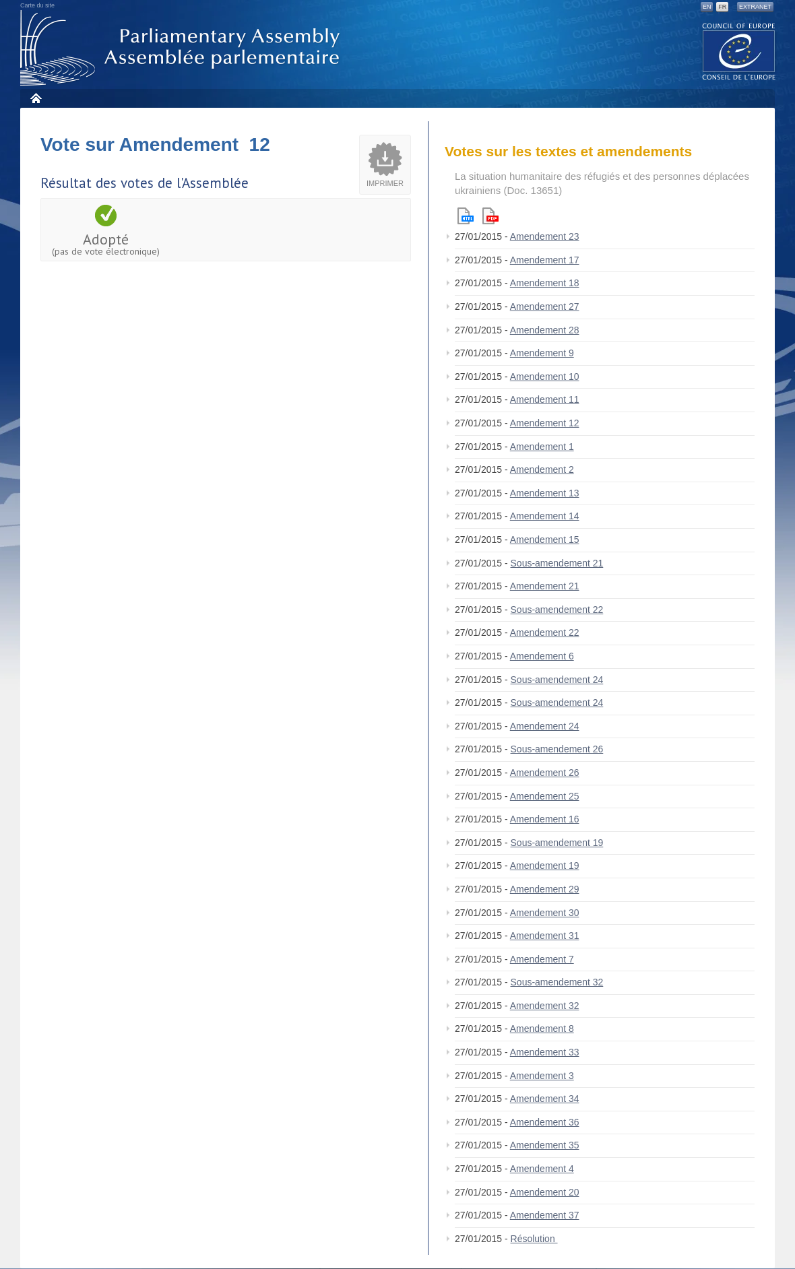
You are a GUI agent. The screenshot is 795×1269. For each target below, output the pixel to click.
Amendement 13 (544, 493)
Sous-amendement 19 (557, 842)
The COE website (739, 51)
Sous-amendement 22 (557, 609)
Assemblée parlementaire (182, 48)
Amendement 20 (544, 1192)
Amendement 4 (542, 1168)
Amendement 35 (544, 1145)
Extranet (755, 6)
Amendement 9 (542, 353)
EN (707, 6)
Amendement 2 (542, 469)
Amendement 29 (544, 889)
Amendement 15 (544, 539)
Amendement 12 (544, 423)
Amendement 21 (544, 586)
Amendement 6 (542, 656)
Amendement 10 (544, 376)
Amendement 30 (544, 912)
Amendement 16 (544, 819)
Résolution (534, 1238)
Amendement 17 (544, 260)
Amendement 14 (544, 516)
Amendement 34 (544, 1098)
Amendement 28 (544, 330)
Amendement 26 (544, 772)
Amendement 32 (544, 1005)
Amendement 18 (544, 283)
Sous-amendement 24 (557, 679)
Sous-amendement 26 (557, 749)
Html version (465, 215)
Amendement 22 (544, 632)
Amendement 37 (544, 1215)
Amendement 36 (544, 1122)
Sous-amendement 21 (557, 563)
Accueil (35, 98)
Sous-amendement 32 (557, 982)
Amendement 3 (542, 1075)
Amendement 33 (544, 1052)
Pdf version (490, 215)
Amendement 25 (544, 796)
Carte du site (37, 5)
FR (722, 6)
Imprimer (385, 183)
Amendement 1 (542, 446)
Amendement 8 (542, 1028)
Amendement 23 (544, 236)
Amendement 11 (544, 399)
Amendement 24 (544, 726)
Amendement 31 (544, 935)
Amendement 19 (544, 865)
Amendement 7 (542, 959)
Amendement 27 (544, 306)
